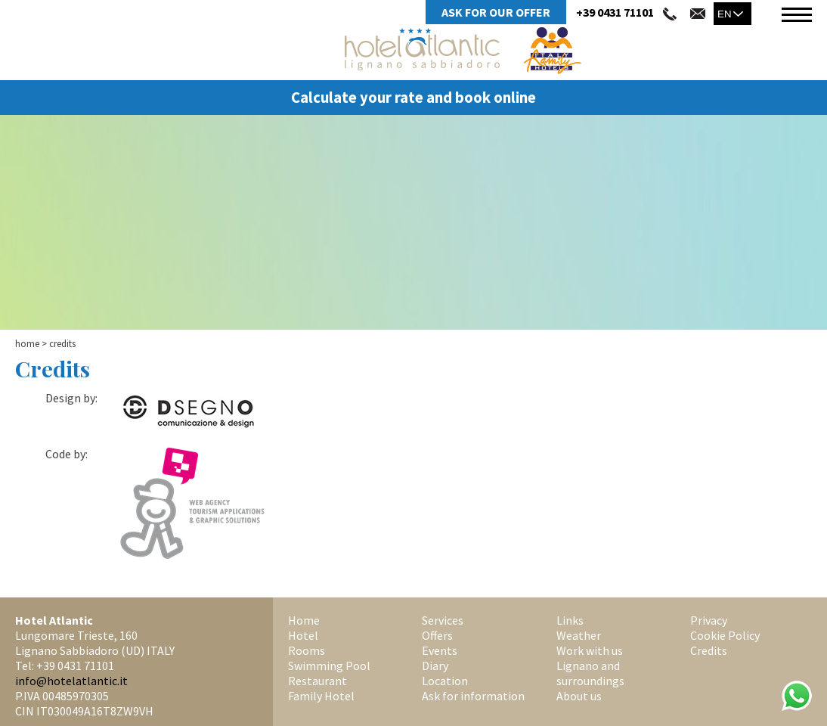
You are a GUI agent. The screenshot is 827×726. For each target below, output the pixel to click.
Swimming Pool (329, 665)
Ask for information (473, 695)
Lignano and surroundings (590, 673)
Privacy (708, 620)
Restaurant (317, 680)
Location (445, 680)
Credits (708, 650)
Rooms (306, 650)
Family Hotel (321, 695)
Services (442, 620)
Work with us (589, 650)
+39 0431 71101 (615, 12)
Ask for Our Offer (495, 12)
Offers (437, 635)
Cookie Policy (725, 635)
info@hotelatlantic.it (71, 680)
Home (27, 343)
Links (570, 620)
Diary (435, 665)
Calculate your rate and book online (413, 97)
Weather (578, 635)
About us (579, 695)
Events (439, 650)
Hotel (303, 635)
